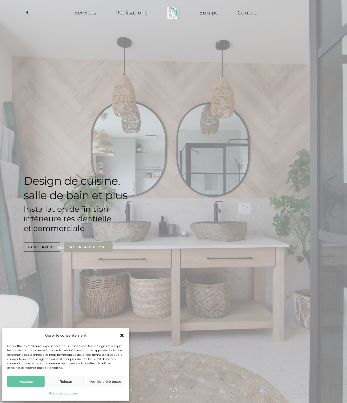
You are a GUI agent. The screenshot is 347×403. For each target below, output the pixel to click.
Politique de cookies (63, 393)
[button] (122, 335)
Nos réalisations (88, 247)
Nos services (42, 247)
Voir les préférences (106, 381)
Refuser (66, 381)
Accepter (26, 381)
